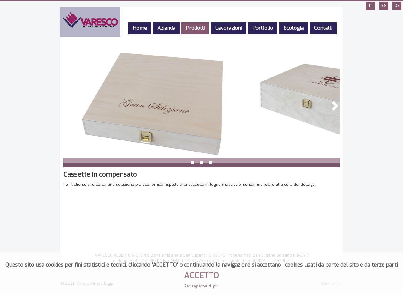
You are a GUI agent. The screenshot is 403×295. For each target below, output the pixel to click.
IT (370, 5)
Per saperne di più (201, 286)
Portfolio (262, 28)
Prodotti (195, 28)
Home (140, 28)
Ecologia (293, 28)
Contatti (323, 28)
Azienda (166, 28)
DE (397, 5)
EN (383, 5)
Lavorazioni (228, 28)
